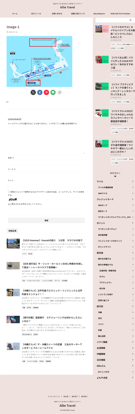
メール (12, 169)
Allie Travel (67, 7)
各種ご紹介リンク (78, 13)
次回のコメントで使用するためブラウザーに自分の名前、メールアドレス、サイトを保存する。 (46, 193)
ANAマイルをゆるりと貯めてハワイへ (67, 402)
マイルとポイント (54, 396)
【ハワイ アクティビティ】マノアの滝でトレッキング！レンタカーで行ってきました (123, 77)
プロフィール (36, 13)
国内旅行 (84, 396)
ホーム (14, 13)
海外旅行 (75, 396)
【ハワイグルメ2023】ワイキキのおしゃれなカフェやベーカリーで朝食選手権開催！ (123, 100)
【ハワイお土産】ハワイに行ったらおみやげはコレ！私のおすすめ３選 (123, 55)
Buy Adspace (99, 13)
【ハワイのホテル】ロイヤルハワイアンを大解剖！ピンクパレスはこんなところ (123, 29)
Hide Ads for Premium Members (120, 14)
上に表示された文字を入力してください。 (25, 204)
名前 (11, 157)
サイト (10, 180)
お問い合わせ (57, 13)
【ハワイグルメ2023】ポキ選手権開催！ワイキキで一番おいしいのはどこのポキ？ (123, 126)
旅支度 (66, 396)
